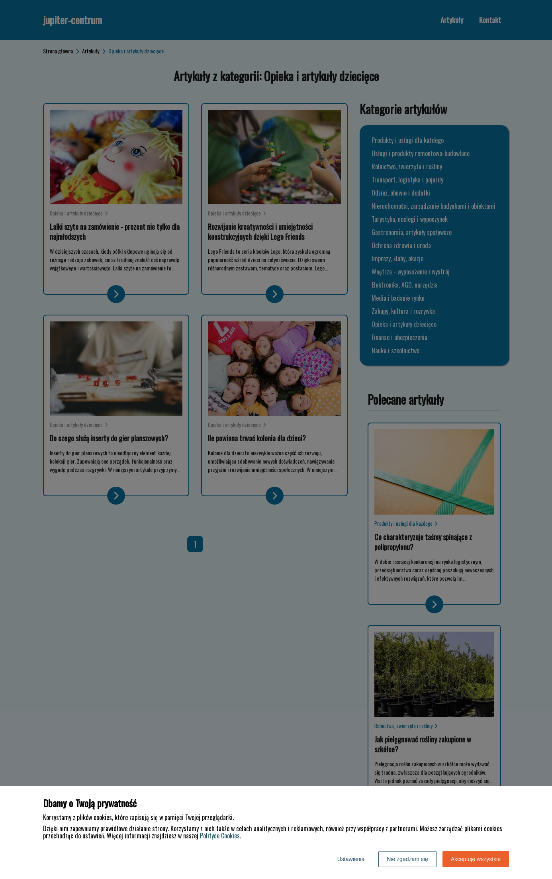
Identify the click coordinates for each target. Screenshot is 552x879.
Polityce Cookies (220, 835)
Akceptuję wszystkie (476, 859)
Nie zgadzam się (407, 859)
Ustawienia (350, 859)
